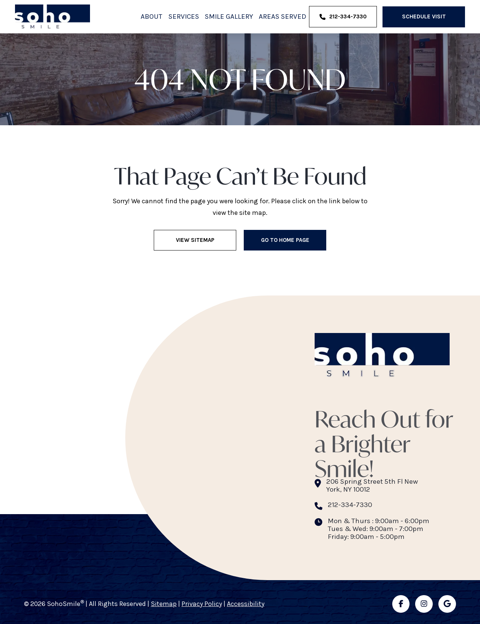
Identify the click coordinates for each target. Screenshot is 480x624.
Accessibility (245, 604)
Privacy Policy (202, 604)
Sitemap (164, 604)
